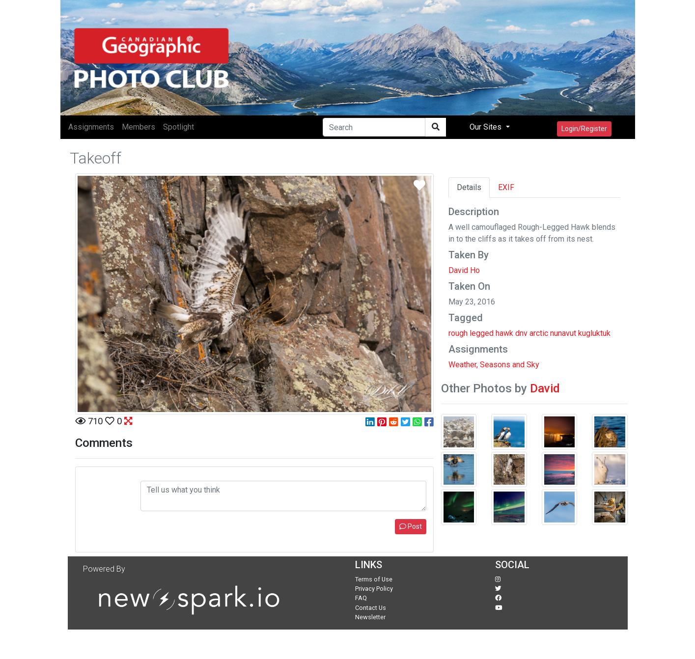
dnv (521, 333)
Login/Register (584, 129)
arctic (538, 333)
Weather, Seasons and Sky (493, 364)
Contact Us (370, 607)
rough (458, 333)
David (545, 388)
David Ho (464, 270)
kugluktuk (594, 333)
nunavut (563, 333)
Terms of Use (373, 579)
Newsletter (370, 617)
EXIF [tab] (506, 187)
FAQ (361, 598)
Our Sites (486, 127)
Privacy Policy (374, 588)
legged (482, 333)
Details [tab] (469, 187)
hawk (504, 333)
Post (410, 526)
